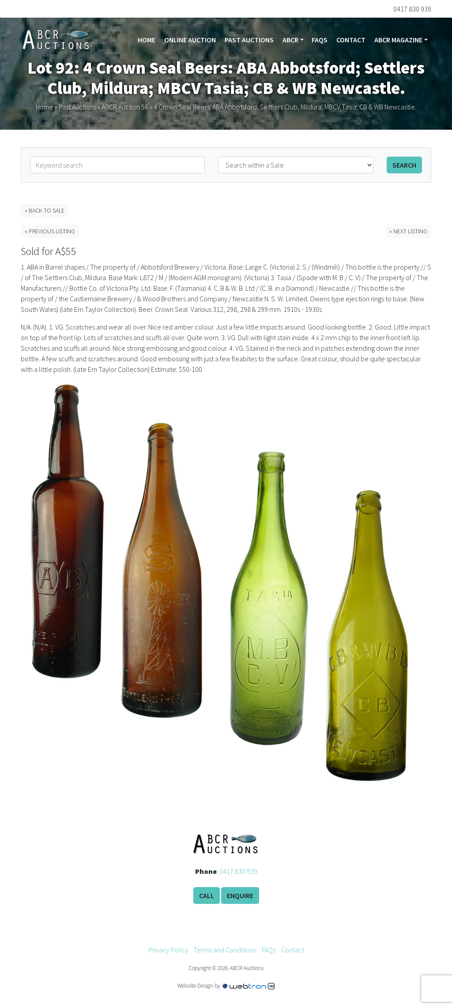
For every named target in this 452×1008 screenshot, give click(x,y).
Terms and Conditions (225, 949)
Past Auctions (249, 39)
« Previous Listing (50, 231)
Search (404, 165)
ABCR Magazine (398, 39)
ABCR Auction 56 (125, 106)
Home (146, 39)
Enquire (240, 895)
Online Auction (190, 39)
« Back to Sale (44, 210)
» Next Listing (408, 231)
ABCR (290, 39)
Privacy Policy (168, 949)
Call (206, 895)
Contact (350, 39)
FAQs (320, 39)
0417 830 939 (238, 871)
